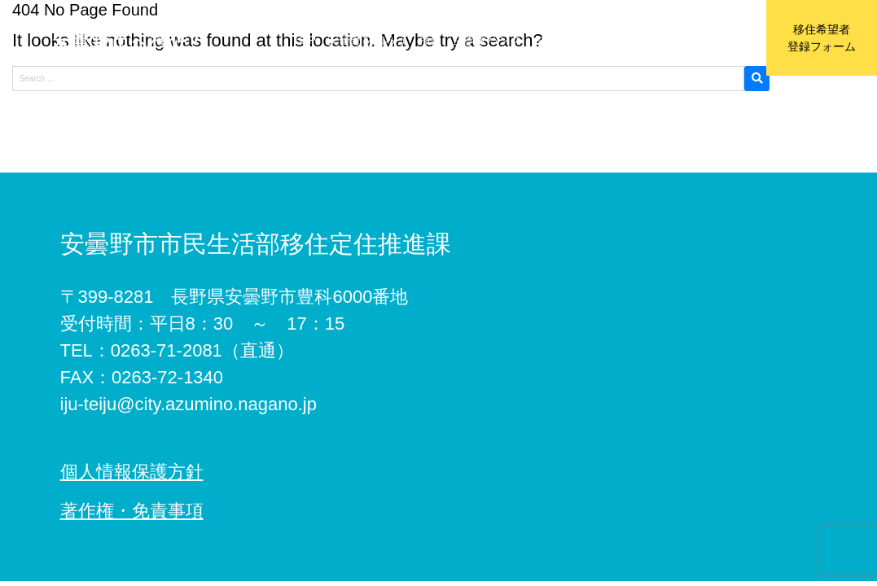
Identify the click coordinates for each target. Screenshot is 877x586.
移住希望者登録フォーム (821, 38)
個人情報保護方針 (132, 471)
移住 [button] (430, 39)
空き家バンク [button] (487, 39)
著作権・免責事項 (132, 511)
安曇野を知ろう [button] (367, 39)
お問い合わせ (715, 39)
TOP (304, 39)
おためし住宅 (567, 39)
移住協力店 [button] (640, 39)
